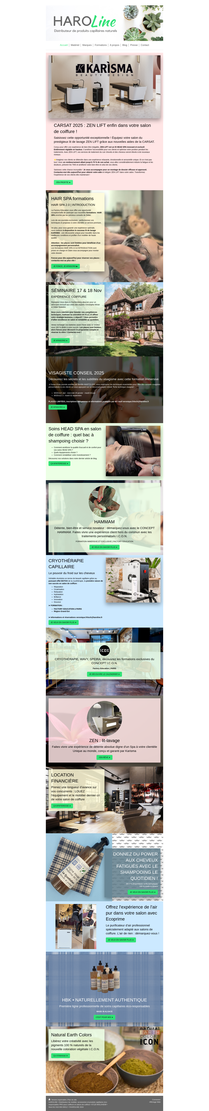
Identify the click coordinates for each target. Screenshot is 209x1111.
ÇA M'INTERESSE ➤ (59, 463)
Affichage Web (154, 1102)
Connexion (156, 1100)
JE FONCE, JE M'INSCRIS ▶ (65, 266)
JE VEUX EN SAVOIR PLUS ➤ (104, 547)
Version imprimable (58, 1100)
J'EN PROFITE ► (63, 182)
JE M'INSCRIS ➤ (60, 340)
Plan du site (72, 1100)
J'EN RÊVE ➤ (104, 757)
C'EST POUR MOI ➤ (104, 1017)
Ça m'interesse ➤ (60, 1056)
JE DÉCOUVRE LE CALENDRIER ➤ (104, 674)
